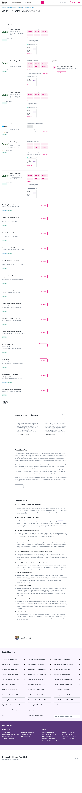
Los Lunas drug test (26, 734)
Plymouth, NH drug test (68, 732)
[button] (74, 32)
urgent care (60, 520)
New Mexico (18, 7)
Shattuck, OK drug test (48, 738)
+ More (38, 433)
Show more (45, 42)
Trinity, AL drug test (67, 734)
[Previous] (63, 415)
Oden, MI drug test (47, 736)
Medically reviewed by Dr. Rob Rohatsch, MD (30, 637)
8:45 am (44, 63)
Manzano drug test (7, 736)
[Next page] (9, 402)
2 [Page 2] (7, 402)
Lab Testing (7, 7)
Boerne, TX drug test (48, 732)
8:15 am (37, 35)
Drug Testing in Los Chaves (28, 7)
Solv (3, 7)
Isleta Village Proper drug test (10, 734)
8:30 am (44, 35)
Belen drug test (6, 732)
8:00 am (30, 35)
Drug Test (12, 7)
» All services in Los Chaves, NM (63, 716)
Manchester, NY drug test (49, 734)
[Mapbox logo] (54, 61)
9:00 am (30, 66)
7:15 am (30, 31)
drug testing (51, 468)
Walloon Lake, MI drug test (69, 736)
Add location (61, 73)
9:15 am (37, 66)
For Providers (63, 2)
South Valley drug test (8, 738)
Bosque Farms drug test (27, 732)
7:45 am (44, 31)
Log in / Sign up (76, 2)
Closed (30, 126)
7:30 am (37, 31)
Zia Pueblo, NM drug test (49, 741)
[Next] (66, 415)
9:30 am (44, 66)
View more (29, 37)
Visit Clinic (43, 205)
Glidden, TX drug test (68, 738)
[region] (66, 42)
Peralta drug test (25, 736)
